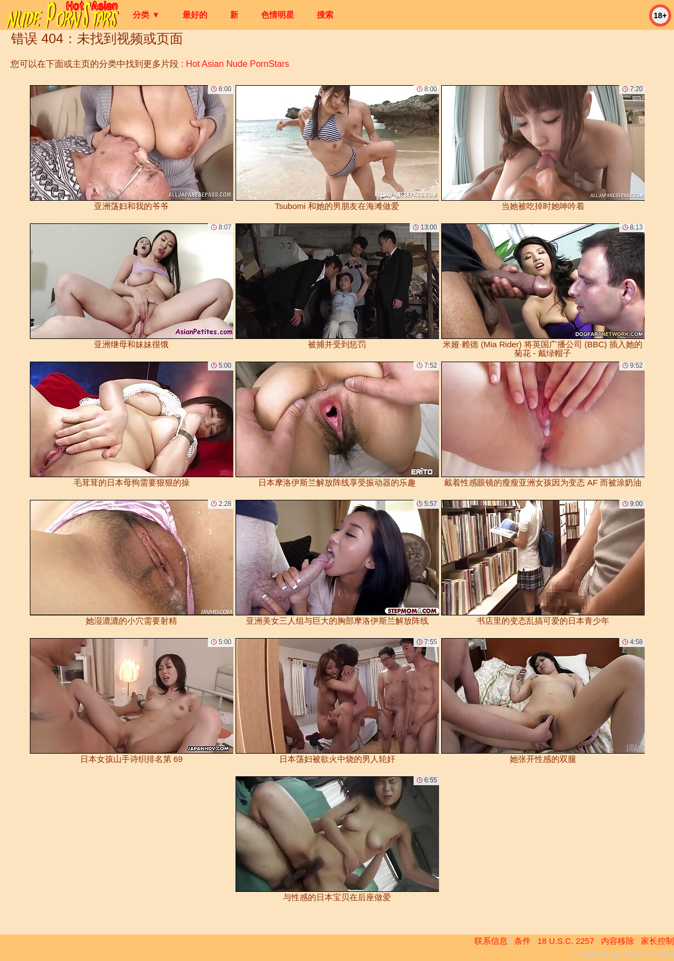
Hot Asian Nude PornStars (237, 64)
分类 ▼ (146, 14)
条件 (522, 941)
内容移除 (617, 941)
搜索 (325, 14)
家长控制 (657, 941)
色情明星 (277, 14)
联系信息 (491, 941)
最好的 (194, 14)
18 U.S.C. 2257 (565, 941)
